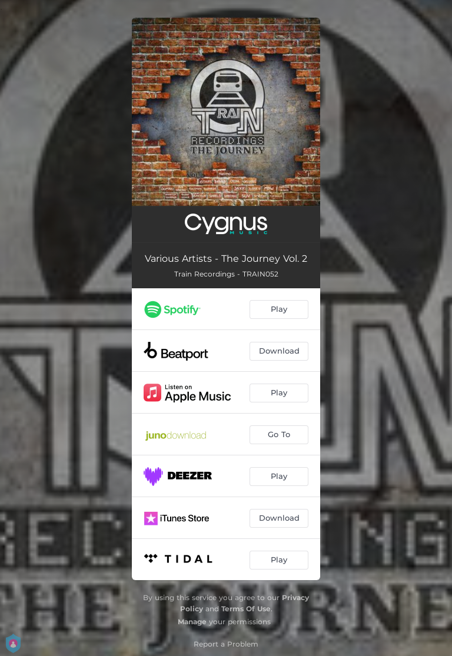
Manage (192, 621)
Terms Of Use (246, 608)
